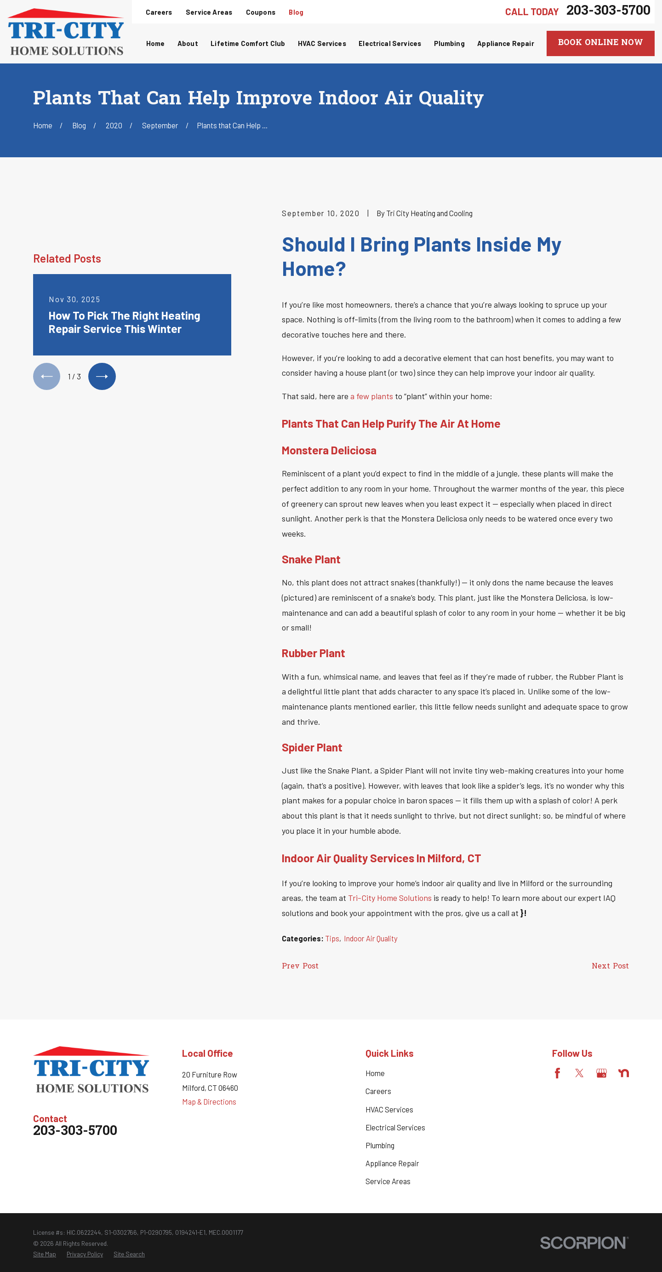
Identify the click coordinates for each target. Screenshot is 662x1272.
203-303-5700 (608, 11)
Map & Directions (209, 1101)
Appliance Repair (392, 1163)
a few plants (371, 396)
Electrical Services (395, 1127)
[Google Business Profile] (601, 1073)
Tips (332, 938)
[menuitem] (44, 1253)
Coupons (260, 12)
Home (375, 1073)
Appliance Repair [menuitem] (505, 43)
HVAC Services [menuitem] (322, 43)
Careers (159, 12)
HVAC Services (389, 1109)
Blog (296, 12)
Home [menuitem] (155, 43)
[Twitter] (579, 1073)
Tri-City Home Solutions (390, 898)
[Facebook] (557, 1073)
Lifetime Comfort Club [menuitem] (248, 43)
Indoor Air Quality (371, 938)
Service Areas (209, 12)
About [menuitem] (187, 43)
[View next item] (101, 376)
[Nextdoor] (623, 1073)
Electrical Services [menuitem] (390, 43)
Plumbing (379, 1145)
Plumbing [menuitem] (449, 43)
